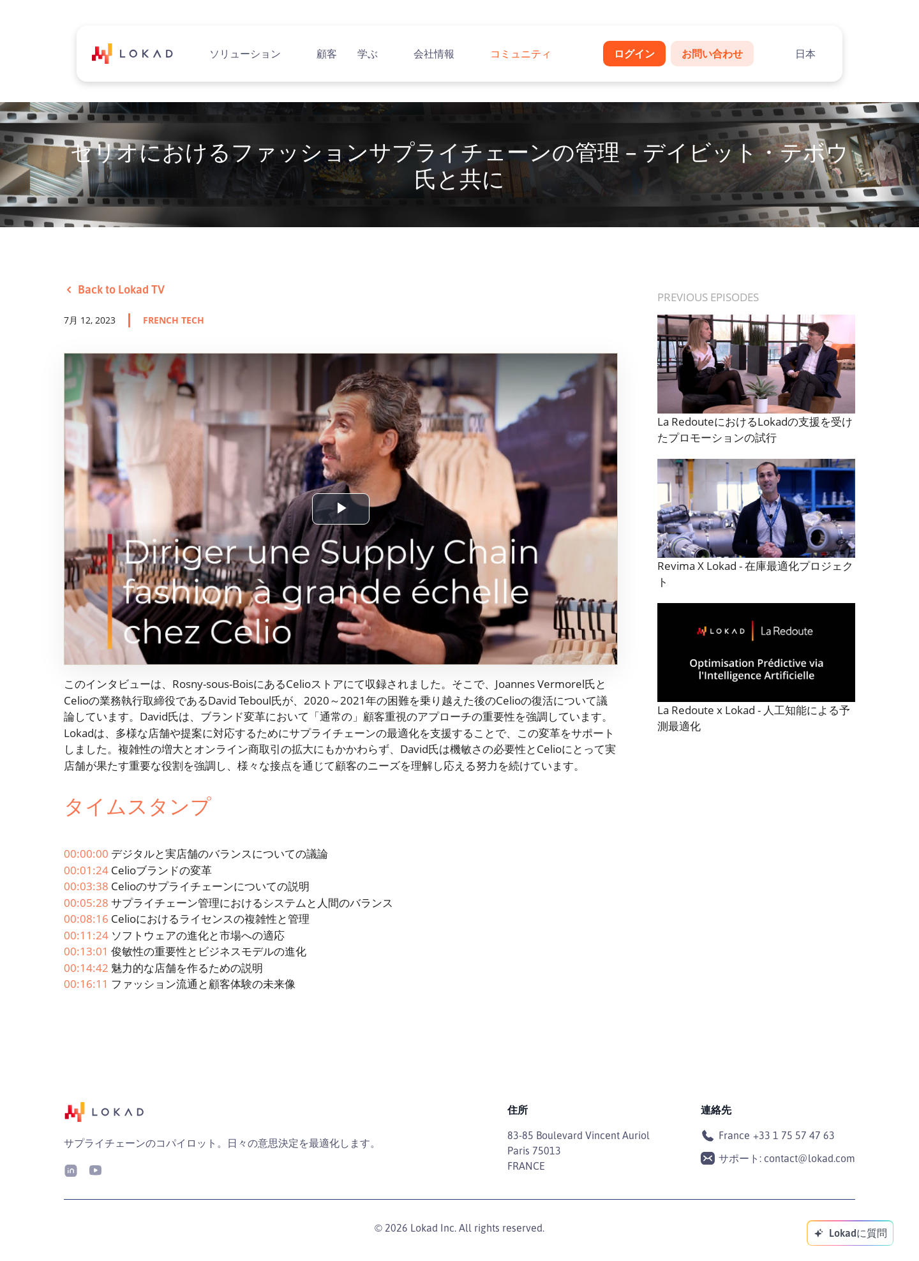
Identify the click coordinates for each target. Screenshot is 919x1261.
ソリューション (245, 53)
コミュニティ (520, 53)
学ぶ (367, 53)
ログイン (634, 53)
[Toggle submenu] (291, 53)
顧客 (327, 53)
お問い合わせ (712, 53)
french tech (173, 320)
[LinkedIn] (71, 1169)
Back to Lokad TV (114, 289)
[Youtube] (95, 1169)
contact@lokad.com (809, 1158)
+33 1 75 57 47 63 (794, 1135)
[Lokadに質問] (850, 1233)
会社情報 (434, 53)
